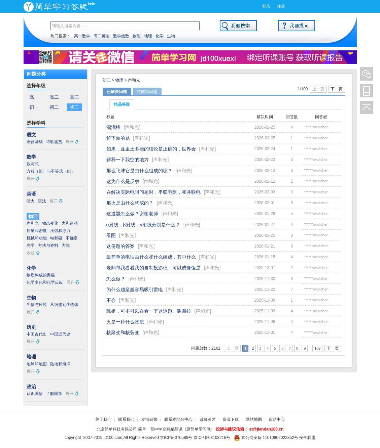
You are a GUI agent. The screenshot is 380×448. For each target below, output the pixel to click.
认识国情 (35, 393)
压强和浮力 (60, 230)
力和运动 (70, 223)
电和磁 (56, 238)
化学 (160, 36)
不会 (111, 300)
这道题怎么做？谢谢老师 (132, 213)
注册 (281, 6)
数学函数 (121, 36)
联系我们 (126, 419)
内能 (66, 245)
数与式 (33, 164)
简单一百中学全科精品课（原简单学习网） (176, 429)
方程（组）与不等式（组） (51, 171)
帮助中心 (277, 419)
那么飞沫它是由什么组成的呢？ (139, 170)
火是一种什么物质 (125, 321)
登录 (266, 6)
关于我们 (103, 419)
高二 (54, 97)
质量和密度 (37, 230)
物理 (137, 36)
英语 (31, 193)
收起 (31, 253)
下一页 (337, 89)
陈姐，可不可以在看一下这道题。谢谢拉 (148, 311)
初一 (34, 107)
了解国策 (54, 393)
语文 (31, 134)
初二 (54, 107)
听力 (31, 201)
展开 (70, 141)
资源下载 (230, 419)
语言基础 (35, 141)
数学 (31, 157)
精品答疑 (122, 104)
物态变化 (50, 223)
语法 (42, 201)
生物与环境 (37, 304)
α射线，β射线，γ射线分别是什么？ (143, 224)
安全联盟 (307, 437)
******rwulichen (316, 127)
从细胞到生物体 (64, 304)
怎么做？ (115, 278)
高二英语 (102, 36)
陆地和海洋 (60, 364)
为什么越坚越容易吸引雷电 (134, 289)
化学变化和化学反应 (45, 282)
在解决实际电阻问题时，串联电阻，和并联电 (153, 192)
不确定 (72, 238)
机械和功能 (37, 238)
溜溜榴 (113, 127)
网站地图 (254, 419)
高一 (34, 97)
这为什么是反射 (122, 181)
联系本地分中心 (178, 419)
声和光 (33, 223)
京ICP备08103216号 (212, 437)
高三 (74, 97)
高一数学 (82, 36)
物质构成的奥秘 (41, 275)
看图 (111, 235)
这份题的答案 (120, 246)
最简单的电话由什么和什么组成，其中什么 (151, 257)
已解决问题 (117, 91)
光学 (31, 245)
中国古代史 (37, 334)
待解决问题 (147, 91)
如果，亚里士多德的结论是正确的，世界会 (151, 148)
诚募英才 (208, 419)
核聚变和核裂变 (122, 332)
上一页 (318, 89)
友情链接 (149, 419)
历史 (31, 327)
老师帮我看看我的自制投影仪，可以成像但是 (153, 267)
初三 (74, 107)
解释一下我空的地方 (127, 159)
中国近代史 (60, 334)
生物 (171, 36)
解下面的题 (118, 138)
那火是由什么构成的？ (129, 203)
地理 (148, 36)
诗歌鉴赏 (54, 141)
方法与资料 (48, 245)
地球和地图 (37, 364)
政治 (31, 386)
